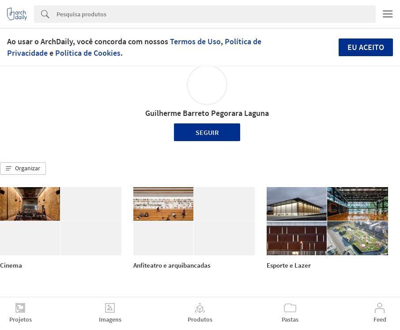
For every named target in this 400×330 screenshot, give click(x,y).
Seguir (207, 132)
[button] (23, 168)
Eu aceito (365, 47)
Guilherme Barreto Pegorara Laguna (207, 113)
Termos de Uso (195, 41)
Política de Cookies (88, 53)
